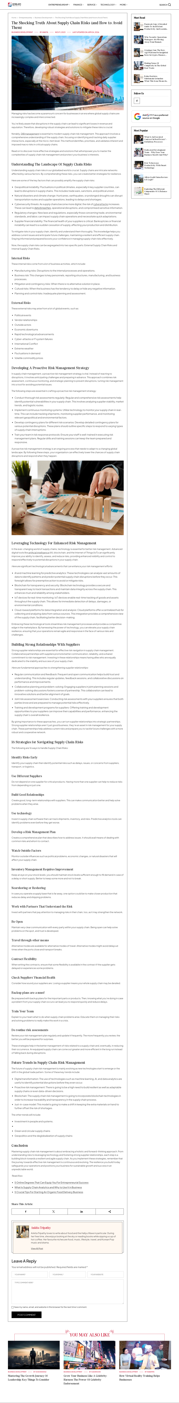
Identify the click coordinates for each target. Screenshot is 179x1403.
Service (92, 4)
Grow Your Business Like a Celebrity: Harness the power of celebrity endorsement (85, 1379)
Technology (108, 4)
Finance (78, 4)
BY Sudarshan (95, 1372)
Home (14, 18)
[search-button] (165, 4)
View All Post (37, 1248)
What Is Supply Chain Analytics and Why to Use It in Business (48, 1187)
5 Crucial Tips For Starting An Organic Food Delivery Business (49, 1191)
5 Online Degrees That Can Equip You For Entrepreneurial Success (52, 1182)
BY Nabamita (149, 1372)
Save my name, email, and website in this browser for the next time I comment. (50, 1307)
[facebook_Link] (137, 101)
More (123, 4)
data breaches (42, 207)
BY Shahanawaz (39, 1372)
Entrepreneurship (59, 4)
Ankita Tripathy (41, 1228)
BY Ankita (44, 32)
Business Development (43, 18)
